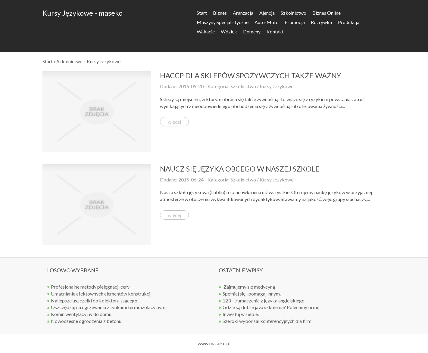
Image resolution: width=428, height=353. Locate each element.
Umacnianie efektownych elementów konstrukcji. (101, 293)
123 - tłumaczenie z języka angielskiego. (264, 300)
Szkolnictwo (70, 61)
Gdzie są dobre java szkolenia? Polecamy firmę (271, 307)
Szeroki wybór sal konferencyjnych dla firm (267, 321)
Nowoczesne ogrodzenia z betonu (86, 321)
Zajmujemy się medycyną (249, 287)
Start (47, 61)
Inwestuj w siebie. (241, 314)
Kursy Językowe (103, 61)
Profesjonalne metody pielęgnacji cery (90, 287)
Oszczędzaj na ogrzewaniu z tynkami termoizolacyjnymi (109, 307)
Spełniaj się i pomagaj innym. (252, 293)
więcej (174, 122)
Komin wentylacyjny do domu (81, 314)
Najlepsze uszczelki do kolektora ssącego (94, 300)
